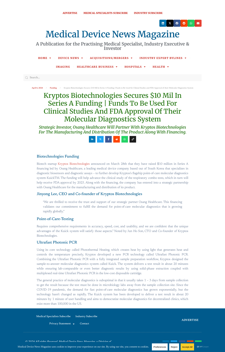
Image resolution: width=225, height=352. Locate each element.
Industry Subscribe (86, 316)
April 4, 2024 (37, 88)
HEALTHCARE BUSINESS (97, 67)
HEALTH (161, 67)
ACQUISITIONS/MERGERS (111, 58)
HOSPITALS (135, 67)
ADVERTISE (70, 13)
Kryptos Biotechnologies (74, 164)
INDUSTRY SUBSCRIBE (148, 13)
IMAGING (63, 66)
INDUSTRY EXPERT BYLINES (163, 58)
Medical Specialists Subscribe (53, 316)
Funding (53, 88)
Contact (84, 323)
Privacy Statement (62, 324)
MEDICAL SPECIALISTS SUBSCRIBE (105, 13)
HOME (44, 58)
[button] (162, 23)
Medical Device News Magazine (113, 34)
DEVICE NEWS (70, 58)
